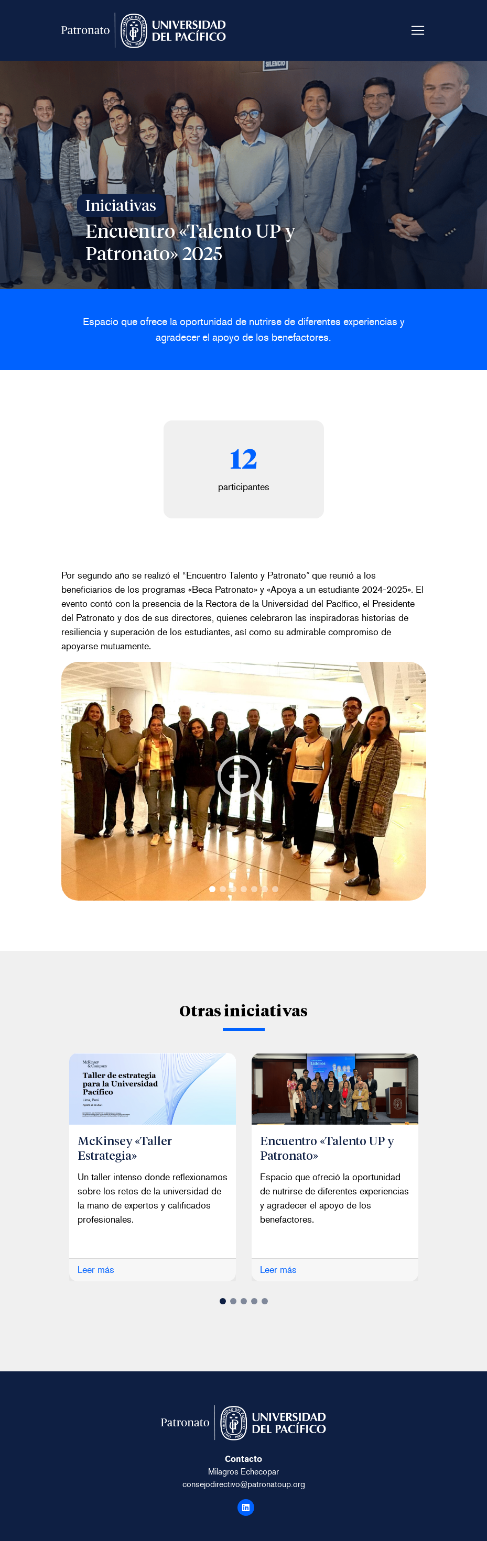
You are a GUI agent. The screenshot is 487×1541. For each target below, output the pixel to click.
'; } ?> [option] (243, 781)
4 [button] (244, 889)
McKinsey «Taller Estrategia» (126, 1147)
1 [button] (212, 889)
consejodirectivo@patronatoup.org (243, 1484)
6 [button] (265, 889)
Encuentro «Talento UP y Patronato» (329, 1147)
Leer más (96, 1270)
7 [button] (275, 889)
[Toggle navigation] (417, 30)
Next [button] (70, 781)
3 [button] (233, 889)
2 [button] (223, 889)
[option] (152, 1167)
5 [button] (254, 889)
